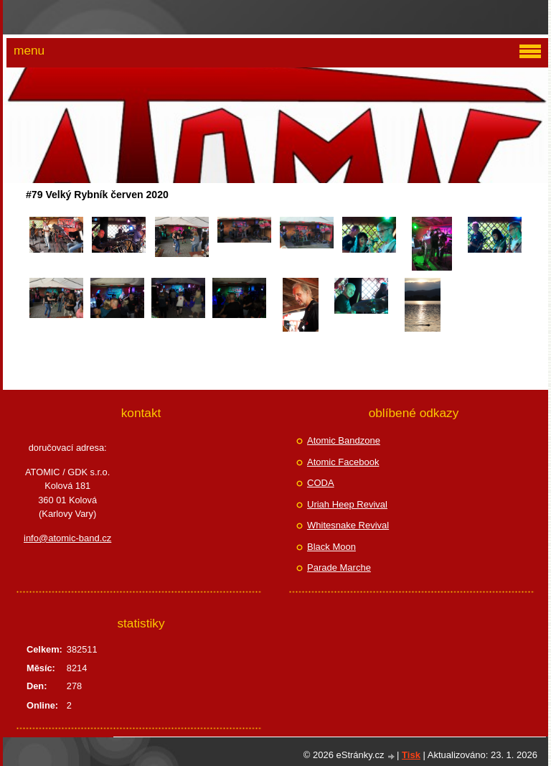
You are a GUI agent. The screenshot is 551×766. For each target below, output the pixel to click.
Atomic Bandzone (343, 440)
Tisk (411, 754)
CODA (320, 482)
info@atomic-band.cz (67, 538)
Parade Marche (339, 567)
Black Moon (331, 546)
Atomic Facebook (343, 462)
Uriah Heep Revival (347, 504)
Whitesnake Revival (348, 525)
